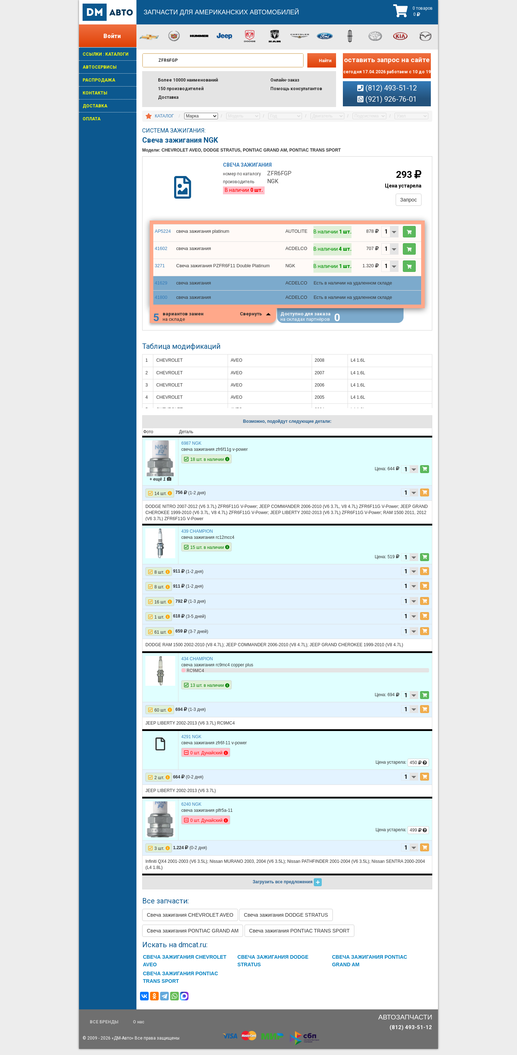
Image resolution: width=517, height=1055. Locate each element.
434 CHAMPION (197, 664)
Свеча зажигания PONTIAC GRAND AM (192, 937)
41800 (161, 300)
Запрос (406, 201)
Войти (112, 36)
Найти (325, 60)
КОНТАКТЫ (95, 93)
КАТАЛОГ (164, 116)
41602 (161, 252)
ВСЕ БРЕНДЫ (104, 1028)
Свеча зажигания (248, 167)
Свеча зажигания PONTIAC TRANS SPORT (299, 937)
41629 (161, 287)
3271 (159, 269)
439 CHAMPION (197, 537)
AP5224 (162, 235)
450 (418, 768)
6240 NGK (191, 810)
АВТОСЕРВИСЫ (100, 67)
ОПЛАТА (92, 118)
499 (418, 836)
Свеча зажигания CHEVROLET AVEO (190, 921)
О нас (138, 1028)
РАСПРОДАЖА (99, 80)
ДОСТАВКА (95, 105)
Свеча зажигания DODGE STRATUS (286, 921)
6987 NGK (191, 449)
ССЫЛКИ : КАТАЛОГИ (106, 54)
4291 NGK (191, 742)
